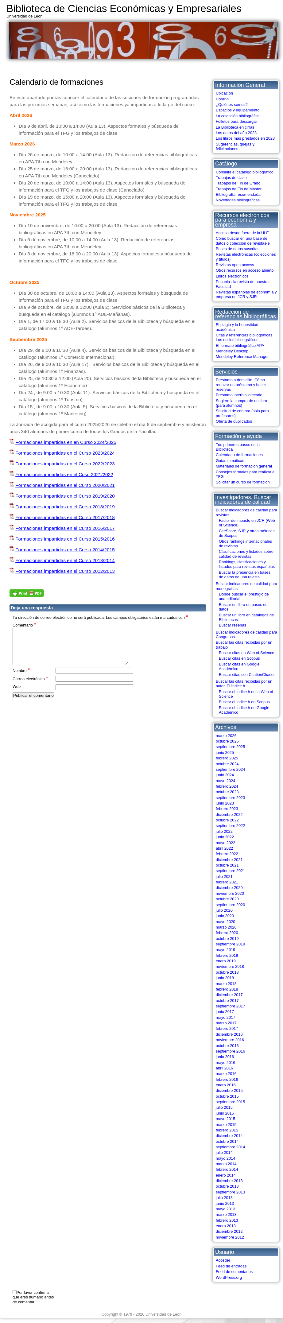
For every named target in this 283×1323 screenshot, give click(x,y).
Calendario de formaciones (239, 454)
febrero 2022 (227, 854)
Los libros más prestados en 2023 (245, 138)
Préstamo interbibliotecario (239, 395)
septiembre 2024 (230, 769)
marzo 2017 (226, 1023)
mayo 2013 (225, 1209)
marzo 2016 (226, 1073)
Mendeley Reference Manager (242, 356)
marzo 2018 (226, 983)
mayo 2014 (225, 1158)
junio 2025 (225, 752)
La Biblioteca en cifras (235, 127)
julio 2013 (224, 1197)
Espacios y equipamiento (237, 110)
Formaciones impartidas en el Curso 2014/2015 (65, 549)
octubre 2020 (227, 899)
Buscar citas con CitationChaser (247, 674)
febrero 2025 (227, 758)
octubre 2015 (227, 1096)
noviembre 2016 (230, 1040)
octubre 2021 (227, 865)
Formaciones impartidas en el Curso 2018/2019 (65, 506)
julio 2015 (224, 1107)
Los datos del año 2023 (236, 132)
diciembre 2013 (229, 1180)
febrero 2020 (227, 932)
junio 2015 (225, 1113)
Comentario (24, 624)
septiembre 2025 (230, 746)
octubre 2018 (227, 972)
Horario (222, 99)
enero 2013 (226, 1226)
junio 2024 (225, 775)
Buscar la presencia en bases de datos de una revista (244, 574)
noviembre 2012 (230, 1237)
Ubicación (224, 93)
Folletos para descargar (236, 121)
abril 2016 (224, 1068)
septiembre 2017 (230, 1006)
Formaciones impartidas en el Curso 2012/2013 (65, 571)
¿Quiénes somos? (232, 104)
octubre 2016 (227, 1045)
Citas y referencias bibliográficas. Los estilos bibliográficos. (244, 337)
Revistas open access (235, 264)
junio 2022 (225, 837)
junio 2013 (225, 1203)
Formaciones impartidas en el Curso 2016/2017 (65, 528)
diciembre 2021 (229, 859)
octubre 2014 (227, 1141)
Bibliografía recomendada (238, 194)
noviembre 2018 (230, 966)
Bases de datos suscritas (237, 248)
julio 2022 (224, 831)
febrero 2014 (227, 1169)
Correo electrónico (30, 686)
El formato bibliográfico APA (240, 345)
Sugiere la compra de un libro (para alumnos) (241, 403)
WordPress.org (229, 1277)
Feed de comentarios (234, 1271)
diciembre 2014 (229, 1135)
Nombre (21, 677)
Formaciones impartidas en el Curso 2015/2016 (65, 538)
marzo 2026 (226, 735)
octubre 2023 (227, 792)
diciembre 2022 (229, 814)
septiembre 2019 (230, 944)
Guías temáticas (230, 460)
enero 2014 (226, 1175)
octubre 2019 (227, 938)
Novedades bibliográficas (238, 200)
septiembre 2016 (230, 1051)
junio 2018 (225, 978)
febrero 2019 (227, 955)
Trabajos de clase (231, 177)
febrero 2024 (227, 786)
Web (17, 694)
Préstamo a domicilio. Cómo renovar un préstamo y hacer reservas (241, 385)
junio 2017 (225, 1011)
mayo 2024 (225, 780)
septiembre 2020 (230, 904)
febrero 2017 (227, 1028)
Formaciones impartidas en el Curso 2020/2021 (65, 485)
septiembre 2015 (230, 1102)
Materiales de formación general (244, 466)
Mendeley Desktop (232, 351)
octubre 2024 (227, 764)
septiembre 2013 (230, 1192)
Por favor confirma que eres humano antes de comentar (33, 1297)
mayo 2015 (225, 1118)
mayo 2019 (225, 949)
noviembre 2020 (230, 893)
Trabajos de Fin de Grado (238, 183)
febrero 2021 (227, 882)
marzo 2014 (226, 1164)
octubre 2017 (227, 1000)
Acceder (223, 1260)
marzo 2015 (226, 1124)
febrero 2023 (227, 808)
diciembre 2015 (229, 1090)
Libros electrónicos (232, 276)
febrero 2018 (227, 989)
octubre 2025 (227, 741)
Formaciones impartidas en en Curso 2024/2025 (65, 442)
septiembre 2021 (230, 870)
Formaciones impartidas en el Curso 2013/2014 (65, 560)
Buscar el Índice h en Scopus (244, 702)
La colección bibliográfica (238, 116)
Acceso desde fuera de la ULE (242, 233)
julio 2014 (224, 1152)
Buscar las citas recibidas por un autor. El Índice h (244, 683)
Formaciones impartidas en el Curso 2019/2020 (65, 496)
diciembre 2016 (229, 1034)
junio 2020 (225, 916)
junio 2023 (225, 803)
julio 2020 (224, 910)
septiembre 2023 (230, 797)
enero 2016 (226, 1085)
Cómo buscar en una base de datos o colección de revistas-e (243, 240)
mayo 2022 (225, 842)
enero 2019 (226, 961)
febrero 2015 (227, 1130)
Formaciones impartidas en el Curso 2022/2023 (65, 463)
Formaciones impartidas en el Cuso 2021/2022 (64, 474)
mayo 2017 (225, 1017)
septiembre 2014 (230, 1147)
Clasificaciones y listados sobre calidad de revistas (246, 553)
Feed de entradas (231, 1266)
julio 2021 (224, 876)
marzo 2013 (226, 1214)
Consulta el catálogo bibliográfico (244, 172)
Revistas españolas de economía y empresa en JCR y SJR (246, 294)
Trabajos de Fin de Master (239, 189)
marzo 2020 (226, 927)
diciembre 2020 (229, 887)
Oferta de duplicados (234, 421)
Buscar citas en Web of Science (246, 652)
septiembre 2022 (230, 825)
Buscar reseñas (232, 625)
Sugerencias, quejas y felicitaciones (235, 146)
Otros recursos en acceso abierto (245, 270)
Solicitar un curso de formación (243, 482)
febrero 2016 (227, 1079)
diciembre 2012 (229, 1231)
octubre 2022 (227, 820)
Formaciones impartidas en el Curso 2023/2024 (65, 453)
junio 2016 (225, 1056)
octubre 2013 (227, 1186)
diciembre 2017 (229, 994)
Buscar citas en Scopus (239, 658)
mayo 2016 (225, 1062)
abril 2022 (224, 848)
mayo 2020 (225, 921)
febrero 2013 (227, 1220)
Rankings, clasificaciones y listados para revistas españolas (247, 564)
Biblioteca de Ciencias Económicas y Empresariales (123, 8)
